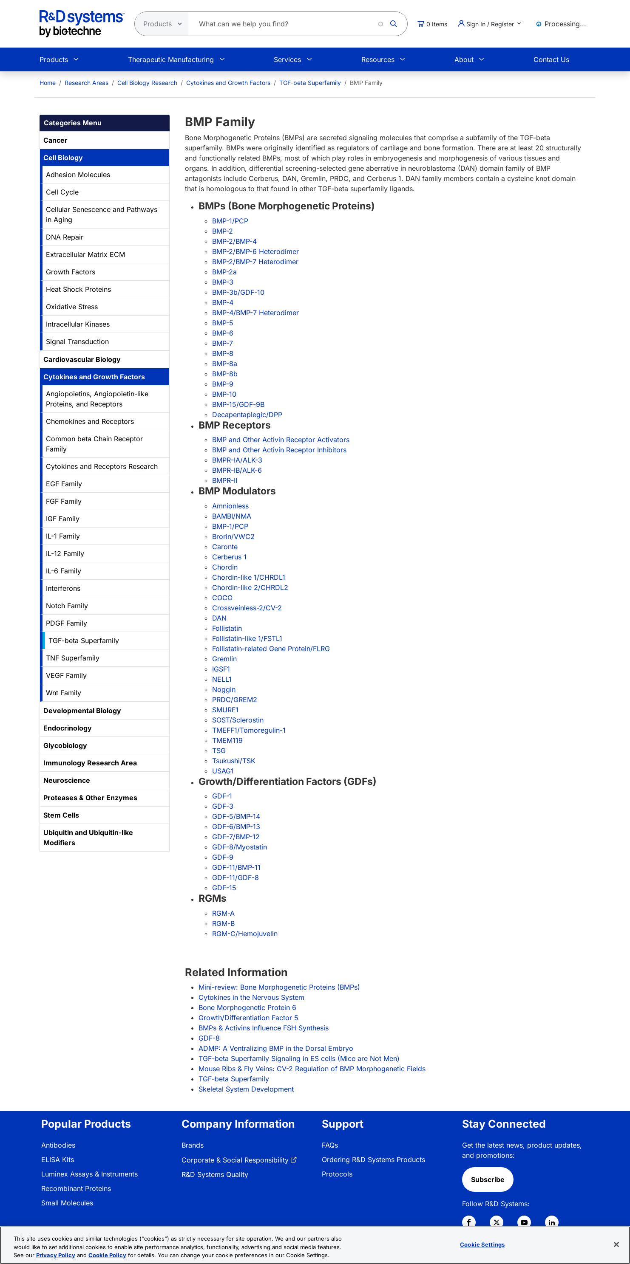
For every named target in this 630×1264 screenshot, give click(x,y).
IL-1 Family (63, 536)
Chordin (225, 567)
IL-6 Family (63, 571)
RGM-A (223, 913)
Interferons (63, 588)
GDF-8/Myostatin (239, 847)
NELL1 (222, 679)
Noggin (224, 689)
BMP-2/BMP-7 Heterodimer (255, 261)
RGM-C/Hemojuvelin (245, 933)
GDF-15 (224, 887)
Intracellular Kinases (78, 324)
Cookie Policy (107, 1256)
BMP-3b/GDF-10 (238, 292)
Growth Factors (70, 272)
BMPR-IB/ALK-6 (237, 470)
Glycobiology (65, 745)
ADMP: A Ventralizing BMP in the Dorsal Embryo (276, 1048)
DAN (219, 618)
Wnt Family (63, 692)
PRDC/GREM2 (234, 699)
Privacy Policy (55, 1256)
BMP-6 (222, 333)
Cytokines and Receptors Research (102, 466)
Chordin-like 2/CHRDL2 (250, 587)
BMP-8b (225, 374)
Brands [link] (193, 1145)
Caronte (225, 546)
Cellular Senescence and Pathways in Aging (101, 214)
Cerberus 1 (229, 557)
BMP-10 (224, 394)
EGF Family (64, 484)
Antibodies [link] (58, 1145)
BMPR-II (224, 480)
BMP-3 (222, 282)
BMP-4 (222, 302)
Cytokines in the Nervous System (251, 997)
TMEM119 (227, 740)
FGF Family (64, 501)
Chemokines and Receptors (90, 421)
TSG (219, 750)
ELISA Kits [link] (57, 1159)
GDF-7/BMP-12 (236, 836)
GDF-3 (222, 806)
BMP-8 (222, 353)
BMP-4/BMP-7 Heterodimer (255, 312)
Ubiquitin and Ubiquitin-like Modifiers (88, 837)
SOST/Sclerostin (238, 720)
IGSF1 (221, 669)
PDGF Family (66, 623)
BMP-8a (224, 363)
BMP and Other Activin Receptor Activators (280, 439)
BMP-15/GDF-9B (238, 404)
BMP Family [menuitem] (366, 82)
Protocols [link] (337, 1174)
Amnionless (230, 506)
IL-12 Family (65, 553)
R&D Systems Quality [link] (215, 1174)
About (464, 59)
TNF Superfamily (72, 658)
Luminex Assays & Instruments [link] (89, 1174)
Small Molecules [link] (67, 1203)
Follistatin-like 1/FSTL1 (247, 638)
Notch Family (67, 605)
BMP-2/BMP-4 (234, 241)
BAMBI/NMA (231, 516)
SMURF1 (225, 709)
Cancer (55, 140)
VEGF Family (66, 675)
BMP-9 (222, 384)
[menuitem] (48, 82)
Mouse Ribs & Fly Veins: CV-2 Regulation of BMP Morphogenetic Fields (312, 1068)
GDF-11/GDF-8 (235, 877)
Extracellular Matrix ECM (85, 254)
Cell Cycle (62, 192)
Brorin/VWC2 (233, 536)
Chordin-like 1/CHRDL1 (248, 577)
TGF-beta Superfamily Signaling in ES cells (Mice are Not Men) (299, 1058)
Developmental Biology (82, 710)
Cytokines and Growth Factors (228, 82)
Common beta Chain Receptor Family (94, 443)
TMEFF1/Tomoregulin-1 (249, 730)
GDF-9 (222, 857)
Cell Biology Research (147, 82)
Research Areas (86, 82)
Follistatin (227, 628)
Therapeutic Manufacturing (171, 59)
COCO (222, 597)
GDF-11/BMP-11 (236, 867)
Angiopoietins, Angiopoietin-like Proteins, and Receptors (97, 398)
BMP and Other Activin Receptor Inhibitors (279, 450)
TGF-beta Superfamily (310, 82)
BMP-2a (224, 272)
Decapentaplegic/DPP (247, 414)
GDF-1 (222, 796)
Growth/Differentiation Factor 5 (248, 1017)
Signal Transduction (77, 341)
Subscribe (488, 1179)
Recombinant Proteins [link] (76, 1188)
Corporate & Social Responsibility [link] (235, 1160)
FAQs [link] (330, 1145)
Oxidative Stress (72, 306)
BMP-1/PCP (230, 221)
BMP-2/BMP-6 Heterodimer (255, 251)
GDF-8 (209, 1038)
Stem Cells (61, 815)
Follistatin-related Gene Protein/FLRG (271, 648)
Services (287, 59)
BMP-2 (222, 231)
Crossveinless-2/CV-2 (247, 608)
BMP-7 (222, 343)
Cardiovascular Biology (82, 359)
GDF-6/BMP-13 (236, 826)
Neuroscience (66, 780)
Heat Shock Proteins (78, 289)
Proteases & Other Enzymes (90, 797)
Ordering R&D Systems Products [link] (373, 1159)
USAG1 (223, 771)
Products (54, 59)
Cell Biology (63, 157)
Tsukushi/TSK (233, 760)
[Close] (616, 1245)
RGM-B (223, 923)
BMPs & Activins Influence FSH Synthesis (264, 1028)
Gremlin (224, 659)
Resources (377, 59)
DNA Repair (64, 237)
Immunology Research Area (90, 763)
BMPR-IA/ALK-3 (237, 460)
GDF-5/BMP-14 (236, 816)
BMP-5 (222, 323)
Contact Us (551, 59)
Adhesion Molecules (78, 174)
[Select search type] (159, 24)
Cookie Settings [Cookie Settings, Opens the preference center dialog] (482, 1245)
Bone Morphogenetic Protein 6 (247, 1007)
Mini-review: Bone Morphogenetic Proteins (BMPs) (279, 987)
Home (48, 82)
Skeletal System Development (246, 1089)
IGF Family (62, 518)
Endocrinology (67, 728)
